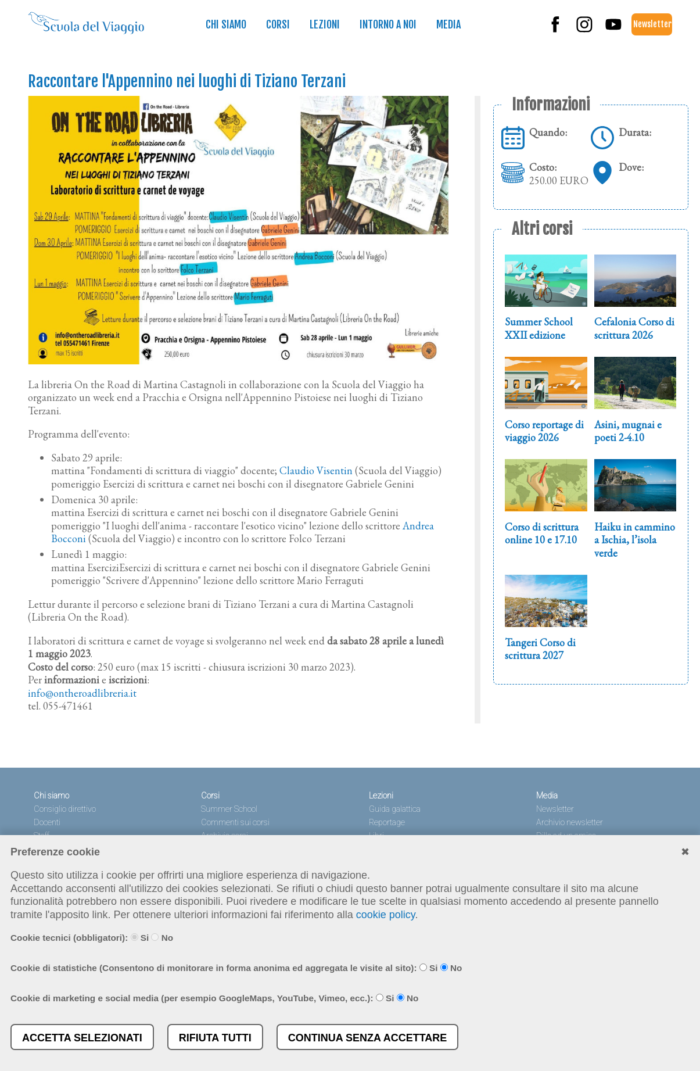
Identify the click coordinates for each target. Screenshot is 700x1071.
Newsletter (652, 24)
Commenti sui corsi (235, 823)
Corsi (278, 24)
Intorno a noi (388, 24)
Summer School (229, 809)
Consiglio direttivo (65, 809)
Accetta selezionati (82, 1038)
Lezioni (325, 24)
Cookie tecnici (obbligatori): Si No (91, 938)
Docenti (47, 823)
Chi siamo (226, 24)
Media (448, 24)
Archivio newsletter (569, 823)
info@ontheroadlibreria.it (82, 693)
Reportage (387, 823)
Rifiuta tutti (215, 1038)
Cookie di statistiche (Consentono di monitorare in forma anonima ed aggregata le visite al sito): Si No (236, 968)
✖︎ (685, 852)
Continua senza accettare (367, 1038)
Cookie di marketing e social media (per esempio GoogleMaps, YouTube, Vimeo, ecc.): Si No (214, 998)
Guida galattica (395, 809)
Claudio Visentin (316, 470)
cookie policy (385, 914)
